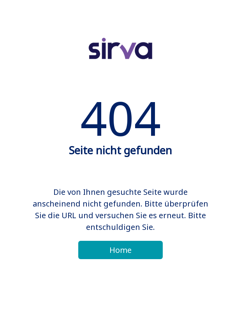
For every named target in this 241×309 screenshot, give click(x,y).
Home (120, 250)
